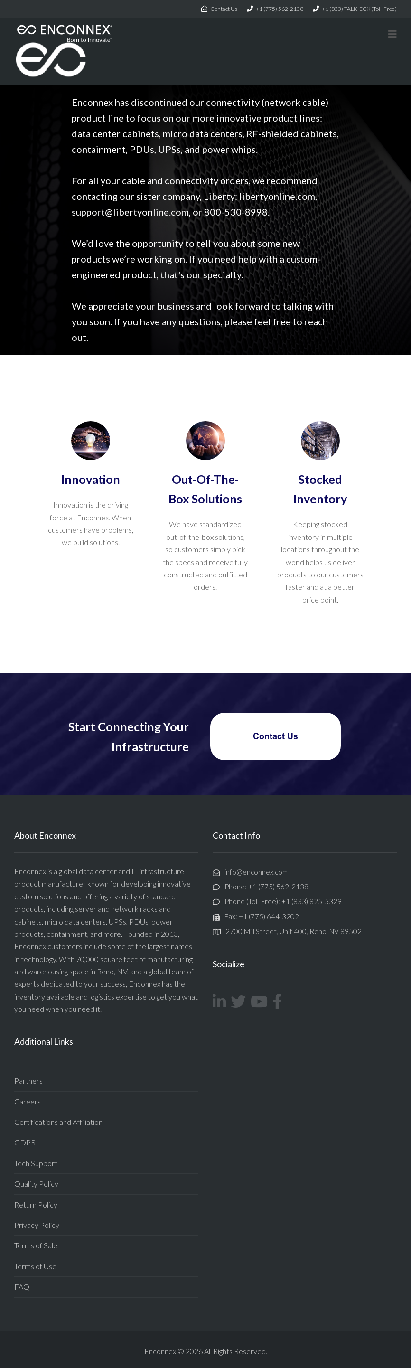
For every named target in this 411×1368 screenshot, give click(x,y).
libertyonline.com (277, 196)
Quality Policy (36, 1183)
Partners (28, 1080)
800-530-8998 (236, 211)
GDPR (25, 1142)
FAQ (21, 1286)
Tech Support (35, 1163)
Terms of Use (35, 1266)
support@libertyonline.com (130, 211)
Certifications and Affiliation (58, 1121)
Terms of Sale (35, 1245)
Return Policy (35, 1204)
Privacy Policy (36, 1224)
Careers (27, 1101)
